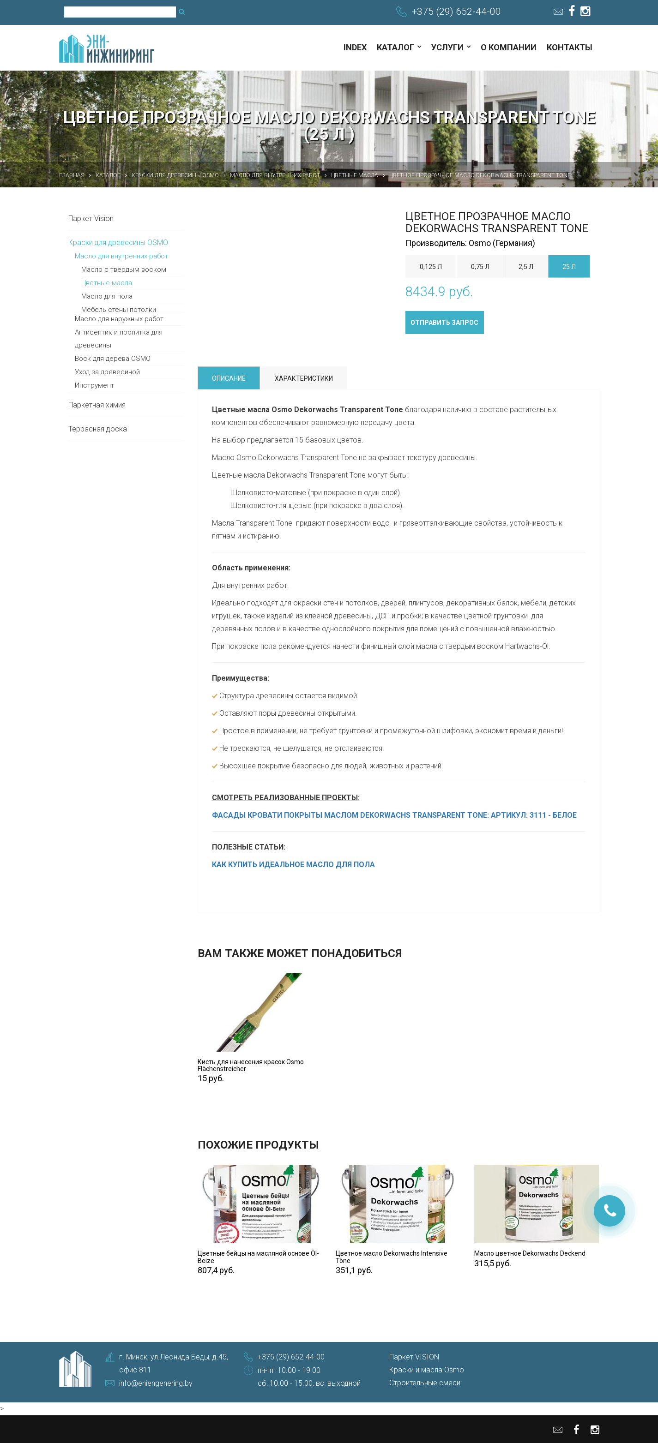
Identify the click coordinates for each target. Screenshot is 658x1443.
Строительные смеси (424, 1382)
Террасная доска (97, 429)
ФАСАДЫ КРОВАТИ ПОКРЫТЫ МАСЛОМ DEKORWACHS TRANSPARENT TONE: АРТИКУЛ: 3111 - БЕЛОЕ (394, 815)
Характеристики (304, 378)
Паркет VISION (414, 1357)
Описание (229, 378)
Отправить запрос (444, 322)
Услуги (447, 47)
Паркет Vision (91, 218)
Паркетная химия (97, 405)
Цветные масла (106, 283)
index (355, 47)
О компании (509, 47)
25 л (569, 266)
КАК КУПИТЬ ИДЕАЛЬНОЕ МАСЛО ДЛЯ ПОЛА (293, 864)
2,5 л (526, 266)
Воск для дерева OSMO (113, 358)
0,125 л (431, 266)
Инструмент (94, 385)
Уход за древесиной (107, 372)
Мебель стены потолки (118, 309)
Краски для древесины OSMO (118, 242)
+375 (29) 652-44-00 (456, 11)
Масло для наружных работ (119, 319)
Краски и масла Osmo (426, 1369)
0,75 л (480, 266)
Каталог (395, 47)
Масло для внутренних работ (121, 256)
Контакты (569, 47)
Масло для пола (107, 296)
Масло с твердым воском (123, 269)
